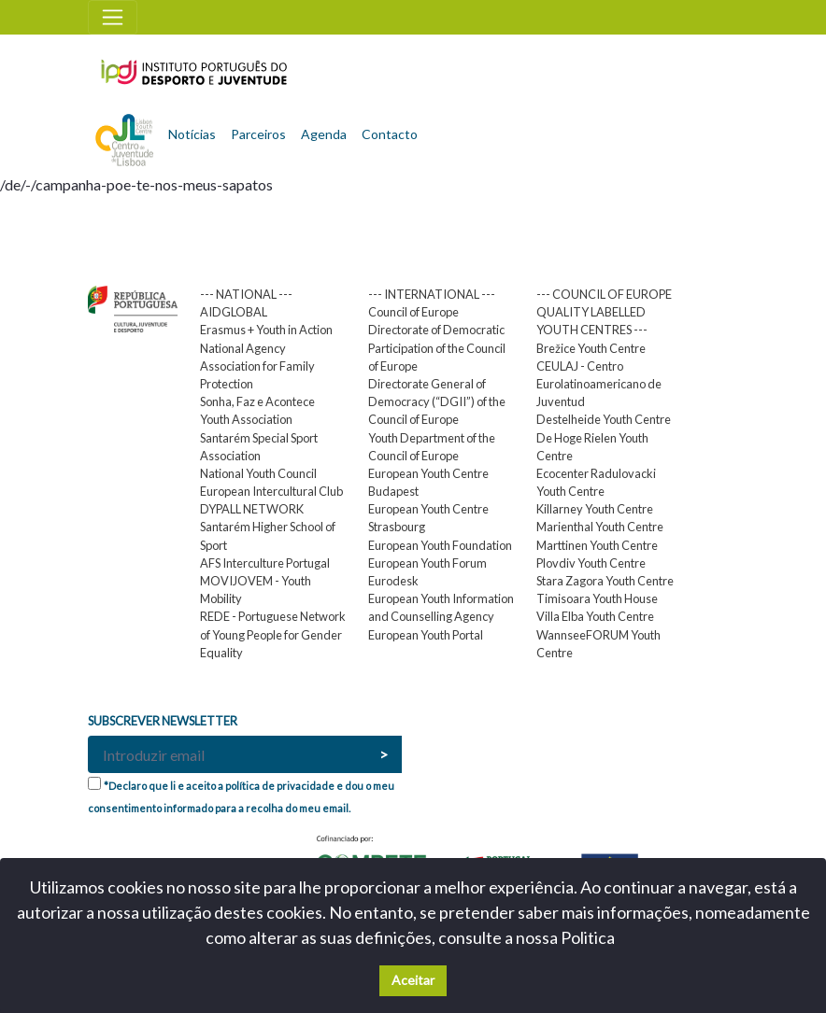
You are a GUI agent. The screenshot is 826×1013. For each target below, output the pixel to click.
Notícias (192, 134)
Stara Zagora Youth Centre (605, 580)
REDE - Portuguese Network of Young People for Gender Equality (273, 634)
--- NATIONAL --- (246, 294)
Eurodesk (393, 580)
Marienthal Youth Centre (599, 526)
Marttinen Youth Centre (597, 545)
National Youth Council (258, 473)
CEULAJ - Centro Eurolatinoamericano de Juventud (599, 384)
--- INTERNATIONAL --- (431, 294)
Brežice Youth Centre (591, 348)
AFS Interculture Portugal (265, 563)
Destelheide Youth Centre (603, 419)
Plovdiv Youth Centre (591, 563)
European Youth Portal (425, 634)
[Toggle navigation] (112, 17)
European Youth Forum (427, 563)
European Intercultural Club (271, 491)
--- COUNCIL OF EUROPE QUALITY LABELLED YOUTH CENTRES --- (604, 312)
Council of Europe (413, 311)
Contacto (390, 134)
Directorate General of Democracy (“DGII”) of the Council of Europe (437, 401)
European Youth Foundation (440, 545)
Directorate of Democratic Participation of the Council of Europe (437, 347)
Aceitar (413, 980)
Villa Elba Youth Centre (595, 616)
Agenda (324, 134)
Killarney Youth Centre (594, 508)
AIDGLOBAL (233, 311)
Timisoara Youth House (597, 598)
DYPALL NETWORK (252, 508)
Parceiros (258, 134)
